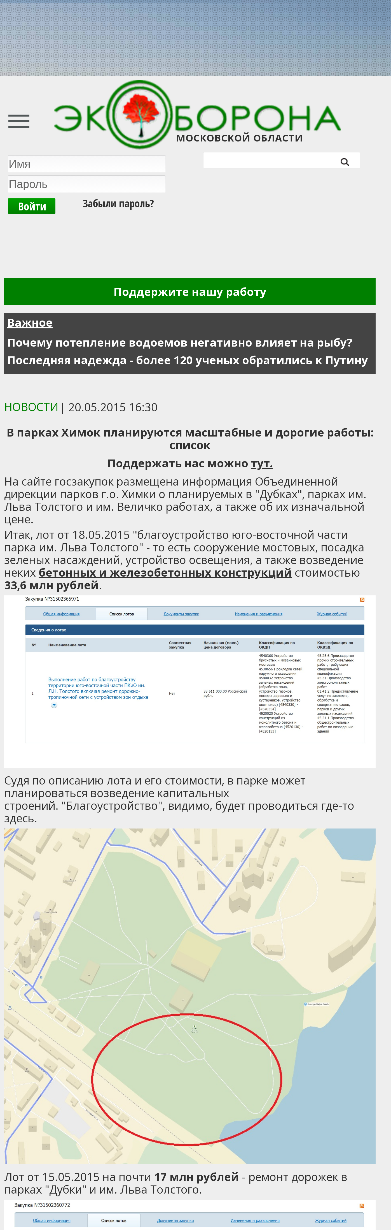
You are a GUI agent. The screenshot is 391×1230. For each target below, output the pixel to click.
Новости (31, 406)
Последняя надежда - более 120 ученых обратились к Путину (187, 360)
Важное (30, 322)
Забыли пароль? (118, 203)
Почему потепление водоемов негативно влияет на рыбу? (179, 342)
